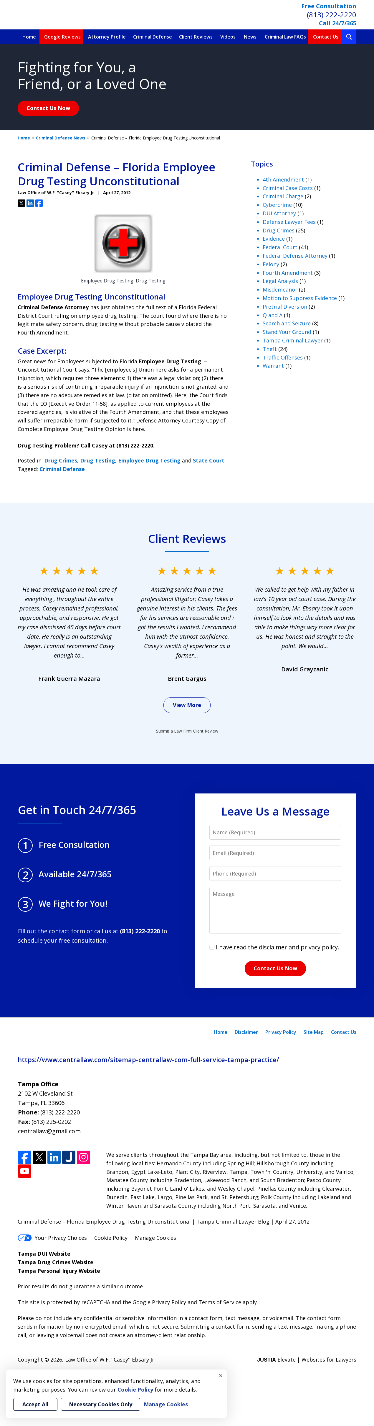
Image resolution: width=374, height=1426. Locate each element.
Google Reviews (62, 37)
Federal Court (280, 247)
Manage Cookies (155, 1237)
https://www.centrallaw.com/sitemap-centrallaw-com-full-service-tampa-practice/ (148, 1059)
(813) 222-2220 (331, 14)
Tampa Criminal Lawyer (293, 340)
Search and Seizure (287, 323)
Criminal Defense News (60, 138)
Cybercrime (277, 204)
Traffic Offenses (283, 357)
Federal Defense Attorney (295, 255)
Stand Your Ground (287, 331)
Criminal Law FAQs (285, 37)
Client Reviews (196, 37)
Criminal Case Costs (288, 188)
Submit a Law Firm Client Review (187, 731)
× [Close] (221, 1375)
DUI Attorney (279, 213)
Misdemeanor (280, 289)
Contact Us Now (48, 108)
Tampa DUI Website (44, 1253)
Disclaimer (246, 1032)
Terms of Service (219, 1302)
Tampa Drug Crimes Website (55, 1262)
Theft (270, 348)
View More (187, 704)
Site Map (314, 1032)
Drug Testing (97, 460)
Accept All (35, 1404)
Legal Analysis (280, 280)
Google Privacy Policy (159, 1302)
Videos (228, 37)
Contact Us (325, 37)
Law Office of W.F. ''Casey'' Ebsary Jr (109, 1359)
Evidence (274, 238)
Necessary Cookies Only (100, 1404)
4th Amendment (283, 179)
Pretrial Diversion (285, 306)
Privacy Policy (280, 1032)
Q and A (272, 315)
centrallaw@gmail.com (49, 1131)
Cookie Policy (111, 1237)
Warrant (273, 365)
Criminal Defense (152, 37)
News (250, 37)
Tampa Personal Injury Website (59, 1270)
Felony (271, 264)
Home (29, 37)
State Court (208, 460)
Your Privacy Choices (52, 1237)
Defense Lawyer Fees (289, 221)
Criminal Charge (283, 196)
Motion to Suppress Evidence (300, 298)
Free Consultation (328, 6)
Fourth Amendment (288, 272)
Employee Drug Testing (149, 460)
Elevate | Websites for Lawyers (306, 1359)
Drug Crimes (60, 460)
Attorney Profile (107, 37)
